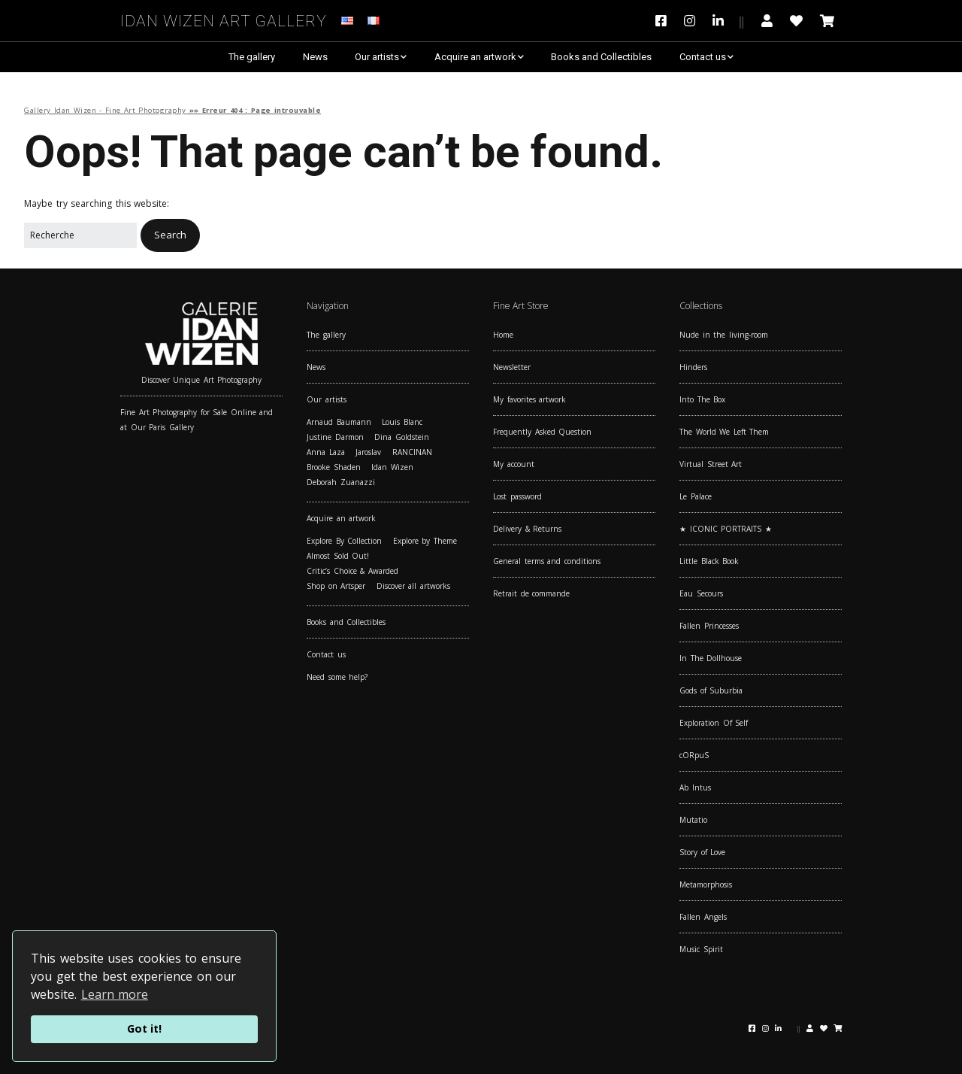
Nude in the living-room (723, 334)
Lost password (517, 496)
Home (503, 334)
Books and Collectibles (601, 56)
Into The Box (702, 399)
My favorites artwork (529, 399)
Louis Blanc (402, 422)
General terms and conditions (546, 561)
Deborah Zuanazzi (341, 482)
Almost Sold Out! (338, 556)
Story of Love (702, 852)
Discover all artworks (413, 586)
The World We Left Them (724, 431)
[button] (170, 235)
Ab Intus (695, 787)
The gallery (251, 56)
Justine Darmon (335, 437)
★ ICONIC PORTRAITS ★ (725, 528)
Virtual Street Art (710, 464)
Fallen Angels (703, 917)
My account (513, 464)
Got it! (144, 1028)
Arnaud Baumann (339, 422)
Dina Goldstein (401, 437)
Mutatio (693, 820)
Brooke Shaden (334, 467)
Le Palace (695, 496)
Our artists (377, 56)
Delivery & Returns (527, 528)
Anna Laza (326, 452)
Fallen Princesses (709, 625)
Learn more (115, 994)
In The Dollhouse (710, 658)
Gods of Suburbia (711, 690)
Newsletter (512, 367)
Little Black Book (709, 561)
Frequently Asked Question (542, 431)
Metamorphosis (705, 884)
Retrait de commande (531, 593)
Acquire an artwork (475, 56)
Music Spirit (701, 949)
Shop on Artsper (336, 586)
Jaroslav (368, 452)
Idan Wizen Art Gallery (223, 18)
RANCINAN (412, 452)
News (315, 56)
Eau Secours (701, 593)
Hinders (693, 367)
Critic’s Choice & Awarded (352, 571)
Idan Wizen (392, 467)
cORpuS (694, 755)
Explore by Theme (425, 540)
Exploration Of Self (713, 723)
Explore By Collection (344, 540)
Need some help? (337, 677)
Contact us (702, 56)
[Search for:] (80, 235)
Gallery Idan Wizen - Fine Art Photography (105, 110)
